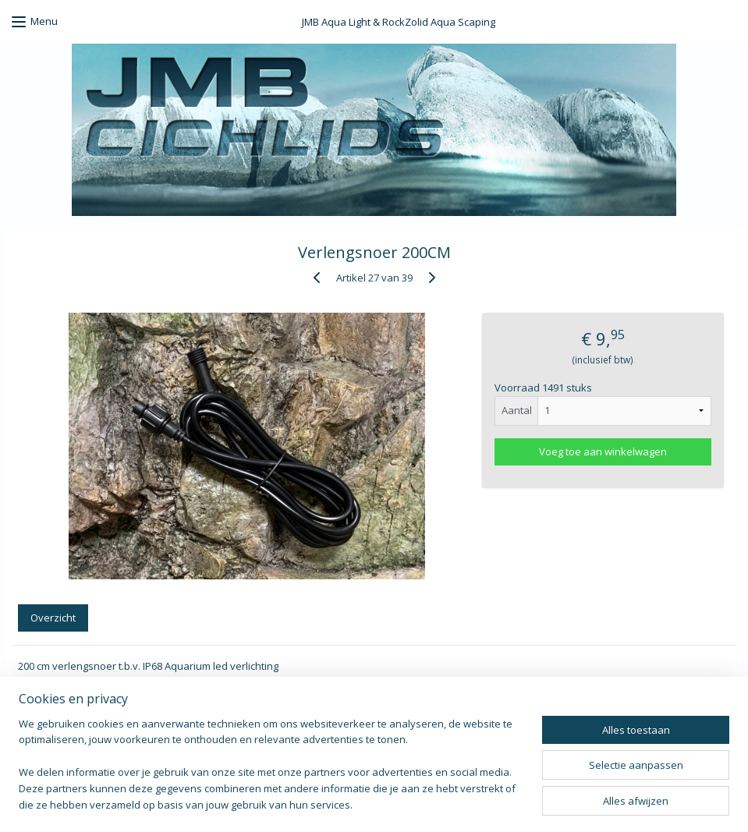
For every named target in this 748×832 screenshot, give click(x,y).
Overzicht (53, 618)
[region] (271, 774)
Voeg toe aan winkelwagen (603, 451)
